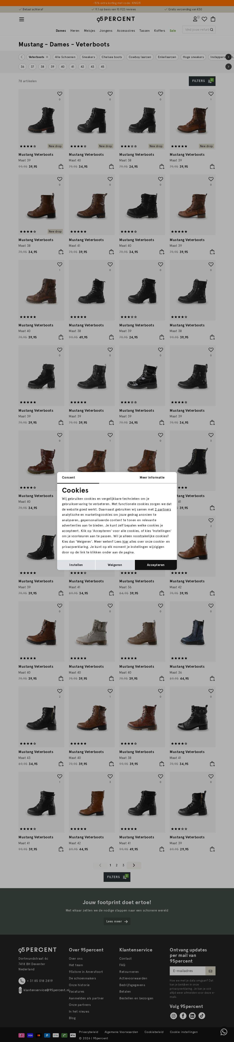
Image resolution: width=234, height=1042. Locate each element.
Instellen (76, 565)
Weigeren (115, 565)
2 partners (163, 509)
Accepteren (156, 565)
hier (125, 541)
